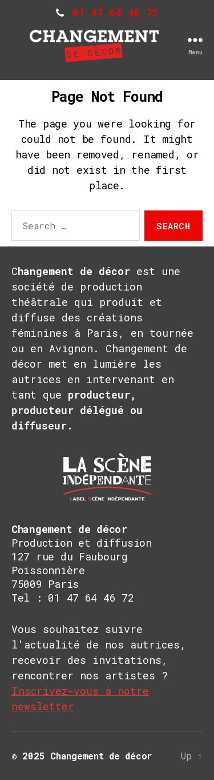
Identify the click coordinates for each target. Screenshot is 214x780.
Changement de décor (101, 756)
